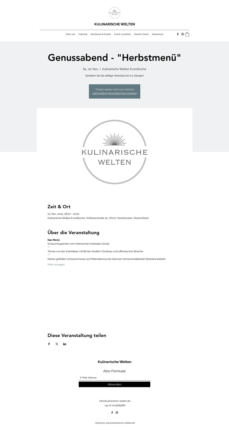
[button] (187, 34)
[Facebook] (177, 34)
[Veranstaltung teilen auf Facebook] (49, 344)
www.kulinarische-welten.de (120, 423)
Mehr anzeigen (56, 264)
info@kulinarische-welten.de (114, 401)
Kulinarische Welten (115, 362)
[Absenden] (114, 384)
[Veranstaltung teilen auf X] (56, 344)
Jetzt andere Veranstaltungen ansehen (114, 93)
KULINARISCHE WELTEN (115, 24)
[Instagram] (182, 34)
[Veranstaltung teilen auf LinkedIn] (64, 344)
